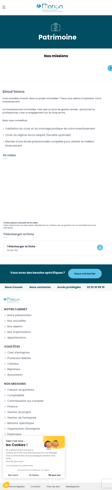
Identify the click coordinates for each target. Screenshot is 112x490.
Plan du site (53, 486)
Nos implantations (19, 332)
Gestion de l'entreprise (21, 417)
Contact (35, 486)
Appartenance (16, 337)
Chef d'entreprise (18, 352)
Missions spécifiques (20, 423)
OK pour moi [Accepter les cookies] (54, 475)
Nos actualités (16, 321)
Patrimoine (14, 434)
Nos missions (15, 384)
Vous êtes (12, 346)
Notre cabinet (16, 309)
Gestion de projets (19, 412)
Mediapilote (72, 486)
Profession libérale (19, 358)
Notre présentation (19, 315)
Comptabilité (15, 395)
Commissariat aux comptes (25, 401)
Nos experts (14, 326)
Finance (12, 406)
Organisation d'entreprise (23, 428)
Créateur (13, 364)
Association (15, 375)
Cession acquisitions (20, 390)
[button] (6, 485)
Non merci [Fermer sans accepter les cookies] (13, 475)
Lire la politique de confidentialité (19, 466)
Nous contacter (85, 273)
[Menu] (3, 7)
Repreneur (13, 369)
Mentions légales (15, 486)
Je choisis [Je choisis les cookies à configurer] (34, 475)
